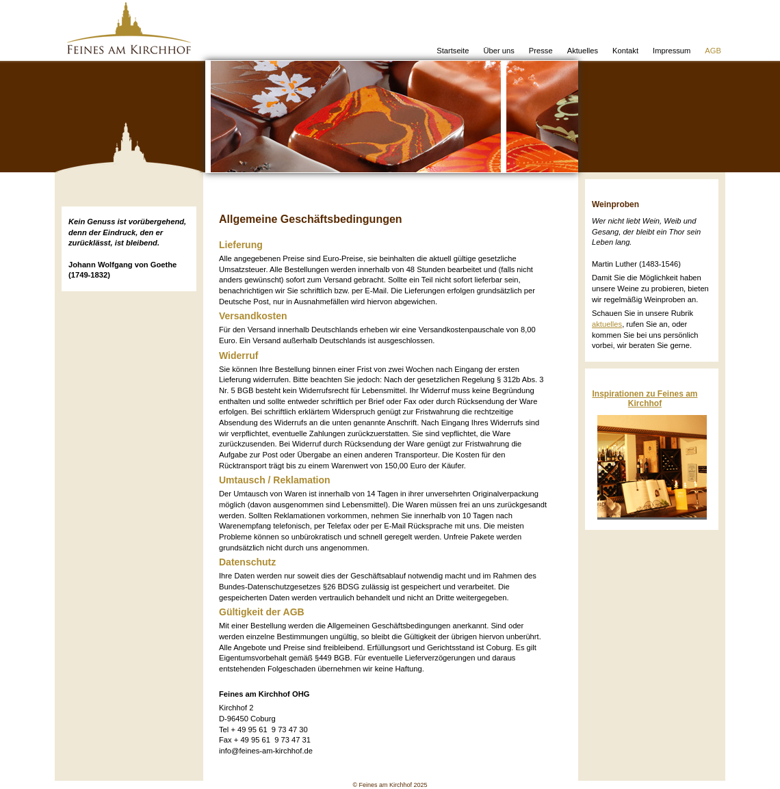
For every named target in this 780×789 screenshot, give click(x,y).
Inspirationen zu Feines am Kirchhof (644, 398)
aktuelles (607, 324)
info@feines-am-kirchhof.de (266, 751)
